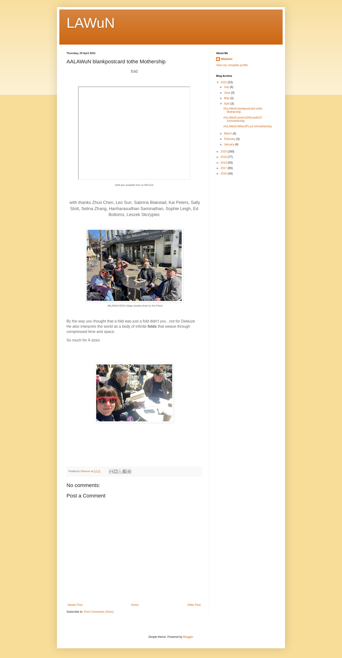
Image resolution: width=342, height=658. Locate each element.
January (229, 144)
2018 (224, 162)
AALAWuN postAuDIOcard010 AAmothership (242, 119)
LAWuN (90, 23)
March (228, 133)
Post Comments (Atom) (99, 611)
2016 (224, 173)
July (227, 87)
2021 (224, 82)
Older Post (194, 605)
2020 (224, 151)
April (227, 103)
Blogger (188, 637)
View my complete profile (232, 65)
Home (135, 605)
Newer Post (75, 605)
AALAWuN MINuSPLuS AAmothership (247, 126)
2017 (224, 168)
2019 (224, 157)
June (227, 92)
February (230, 139)
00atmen (227, 59)
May (227, 98)
